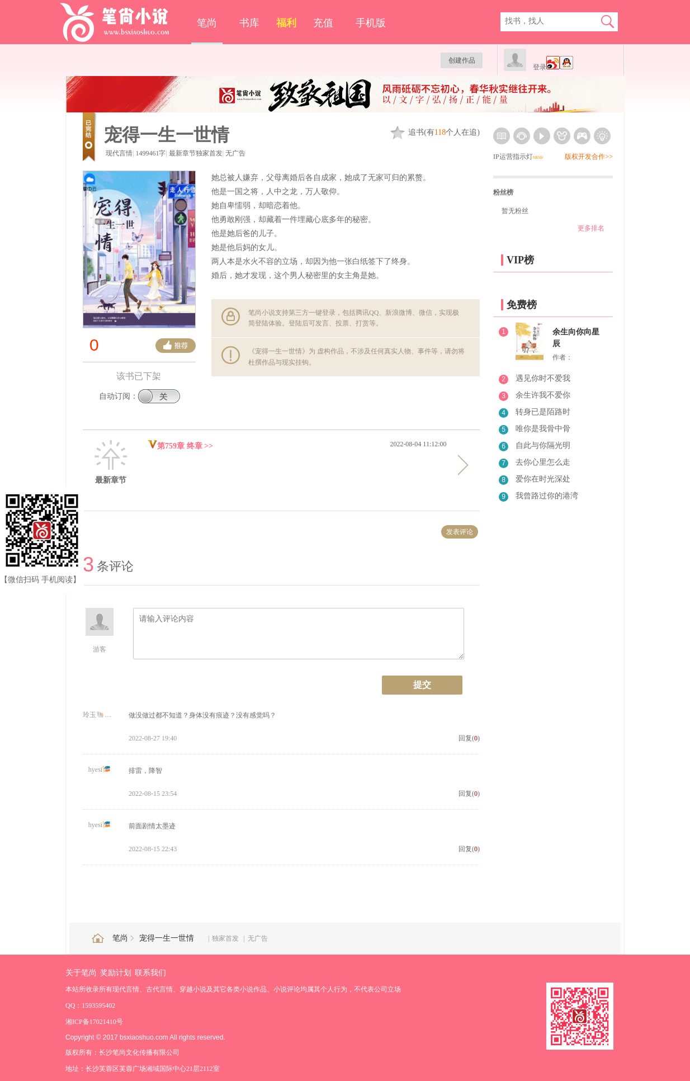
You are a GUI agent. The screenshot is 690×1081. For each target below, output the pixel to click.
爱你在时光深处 (543, 479)
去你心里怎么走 (543, 462)
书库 (249, 23)
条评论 (108, 566)
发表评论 (459, 532)
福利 (286, 23)
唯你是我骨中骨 (543, 428)
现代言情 (119, 153)
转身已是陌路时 (543, 412)
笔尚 (207, 23)
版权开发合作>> (589, 157)
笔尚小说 (122, 22)
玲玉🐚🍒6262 (99, 715)
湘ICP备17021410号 (94, 1022)
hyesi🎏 (99, 769)
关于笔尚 (81, 973)
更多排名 (591, 228)
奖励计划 (115, 973)
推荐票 (175, 345)
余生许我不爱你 (543, 395)
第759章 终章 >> (180, 446)
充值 (323, 23)
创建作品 (461, 60)
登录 (539, 67)
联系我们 (150, 973)
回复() (469, 738)
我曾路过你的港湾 (547, 496)
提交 (422, 685)
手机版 (371, 23)
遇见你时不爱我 (543, 378)
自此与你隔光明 (543, 445)
